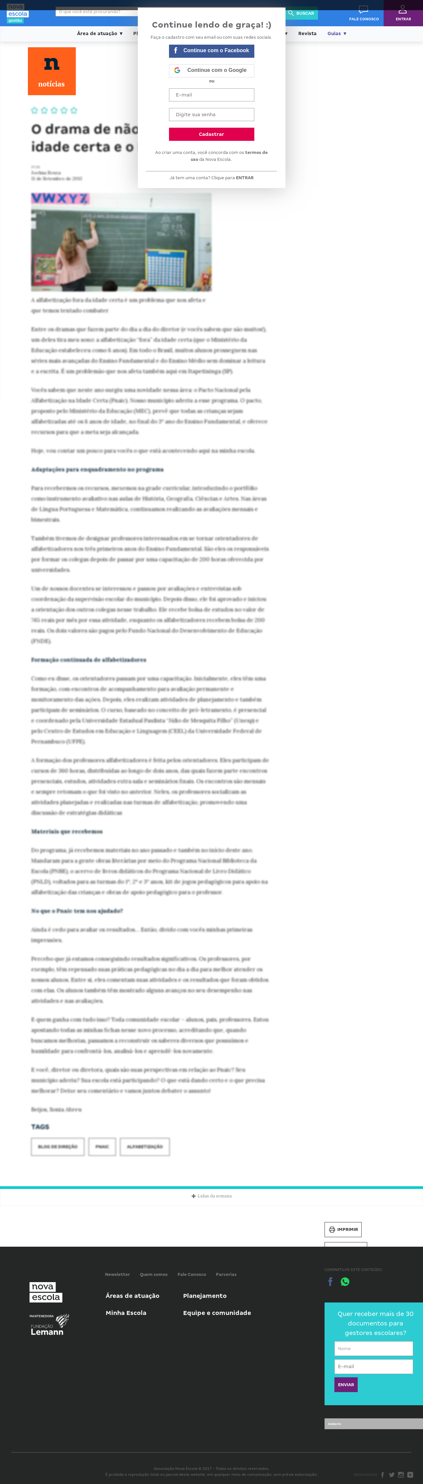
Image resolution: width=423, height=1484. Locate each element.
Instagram (401, 1475)
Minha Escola (126, 1312)
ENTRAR (245, 177)
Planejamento (205, 1295)
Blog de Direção (57, 1146)
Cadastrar (211, 134)
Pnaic (102, 1146)
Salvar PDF (346, 1250)
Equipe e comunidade (217, 1312)
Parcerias (226, 1274)
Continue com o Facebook (211, 51)
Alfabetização (145, 1146)
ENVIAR (346, 1384)
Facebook (383, 1475)
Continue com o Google (210, 71)
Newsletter (117, 1274)
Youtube (410, 1475)
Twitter (392, 1475)
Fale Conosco (192, 1274)
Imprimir (343, 1230)
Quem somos (154, 1274)
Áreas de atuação (132, 1295)
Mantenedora (42, 1316)
